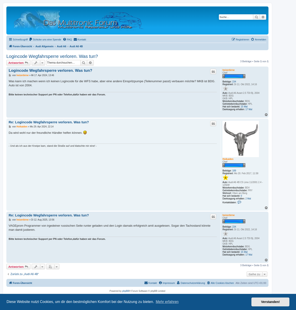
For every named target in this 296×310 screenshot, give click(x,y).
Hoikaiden (228, 159)
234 (234, 81)
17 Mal (248, 109)
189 (234, 170)
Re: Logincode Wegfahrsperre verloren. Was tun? (49, 122)
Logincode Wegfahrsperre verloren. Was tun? (52, 56)
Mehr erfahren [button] (167, 302)
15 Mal (244, 106)
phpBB (125, 291)
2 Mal (248, 198)
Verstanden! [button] (270, 302)
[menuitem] (45, 39)
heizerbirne (229, 70)
